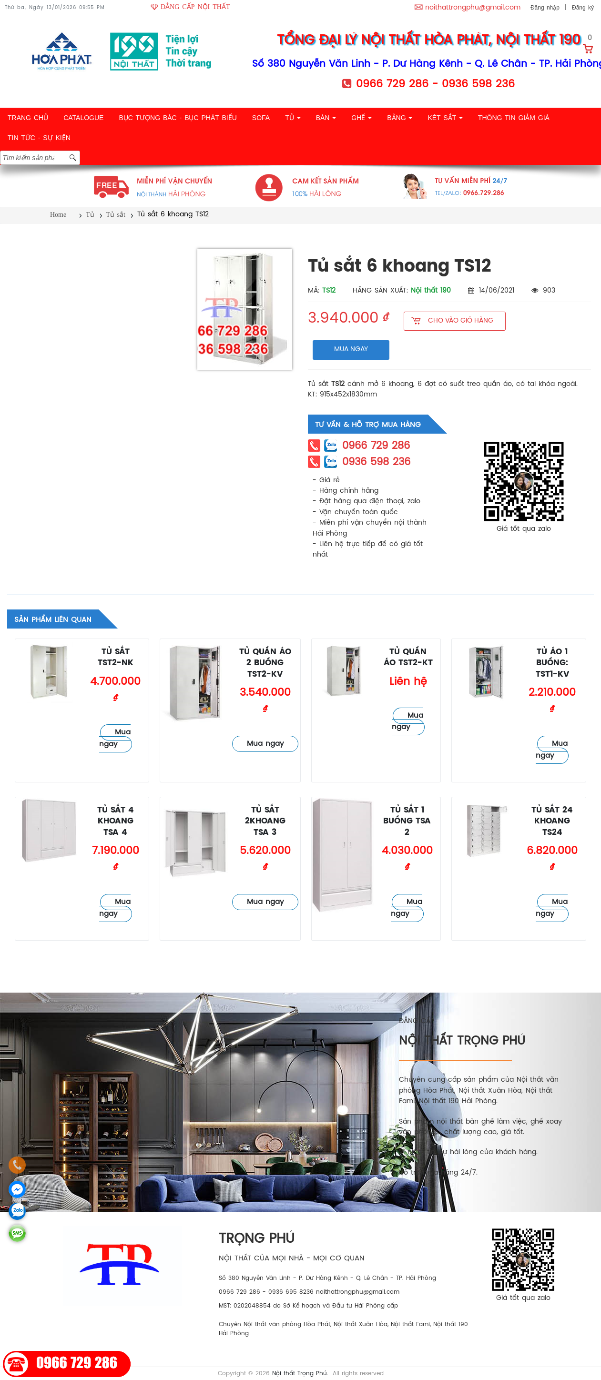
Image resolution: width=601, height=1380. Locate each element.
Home (58, 214)
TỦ (292, 118)
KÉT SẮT (445, 118)
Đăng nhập (545, 7)
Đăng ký (583, 7)
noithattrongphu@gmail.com (472, 7)
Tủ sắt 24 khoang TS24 (552, 821)
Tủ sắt (115, 214)
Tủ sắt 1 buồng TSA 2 (407, 821)
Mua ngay (115, 738)
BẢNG (399, 118)
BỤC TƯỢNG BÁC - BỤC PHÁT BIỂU (177, 118)
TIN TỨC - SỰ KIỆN (39, 138)
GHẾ (361, 118)
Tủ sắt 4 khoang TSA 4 (115, 821)
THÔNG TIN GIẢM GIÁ (514, 118)
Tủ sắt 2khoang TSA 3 (265, 821)
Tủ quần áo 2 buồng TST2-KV (265, 663)
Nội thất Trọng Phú (299, 1373)
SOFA (261, 118)
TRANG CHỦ (28, 118)
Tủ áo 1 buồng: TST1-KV (552, 663)
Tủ (90, 214)
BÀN (326, 118)
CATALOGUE (83, 118)
